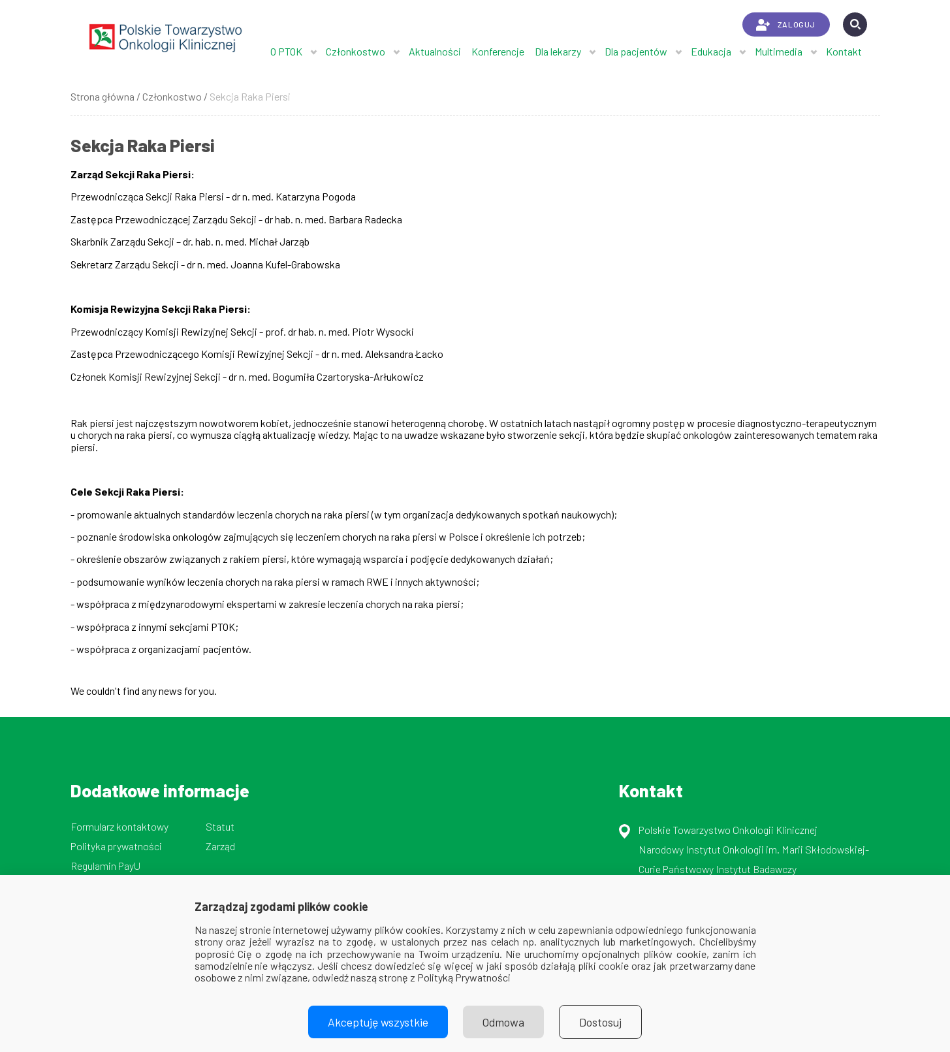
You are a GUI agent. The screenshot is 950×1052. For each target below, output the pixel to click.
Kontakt (844, 51)
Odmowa (503, 1022)
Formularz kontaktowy (119, 826)
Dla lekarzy (558, 51)
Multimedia (778, 51)
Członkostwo (355, 51)
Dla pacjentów (636, 51)
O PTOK (286, 51)
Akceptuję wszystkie (378, 1022)
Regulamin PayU (105, 865)
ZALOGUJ (785, 25)
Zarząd (220, 846)
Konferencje (497, 51)
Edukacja (711, 51)
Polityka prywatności (116, 846)
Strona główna (103, 96)
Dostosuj (600, 1022)
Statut (220, 826)
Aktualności (435, 51)
